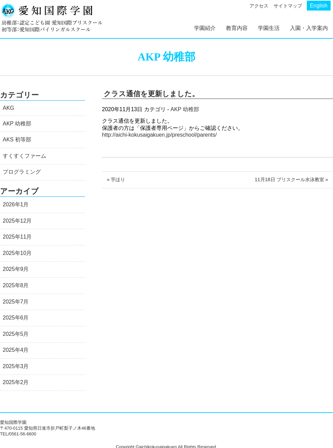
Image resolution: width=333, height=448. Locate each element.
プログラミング (22, 172)
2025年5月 (16, 334)
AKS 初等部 (17, 139)
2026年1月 (16, 204)
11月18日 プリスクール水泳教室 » (291, 179)
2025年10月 (17, 253)
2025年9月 (16, 269)
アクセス (258, 5)
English (319, 5)
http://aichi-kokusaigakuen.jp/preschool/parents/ (159, 135)
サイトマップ (288, 5)
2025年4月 (16, 350)
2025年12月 (17, 221)
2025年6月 (16, 318)
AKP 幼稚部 (185, 109)
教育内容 (237, 28)
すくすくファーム (24, 156)
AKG (8, 108)
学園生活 (269, 28)
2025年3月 (16, 366)
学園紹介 (205, 28)
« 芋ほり (116, 179)
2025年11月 (17, 237)
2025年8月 (16, 285)
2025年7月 (16, 302)
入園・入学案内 (309, 28)
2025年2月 (16, 382)
